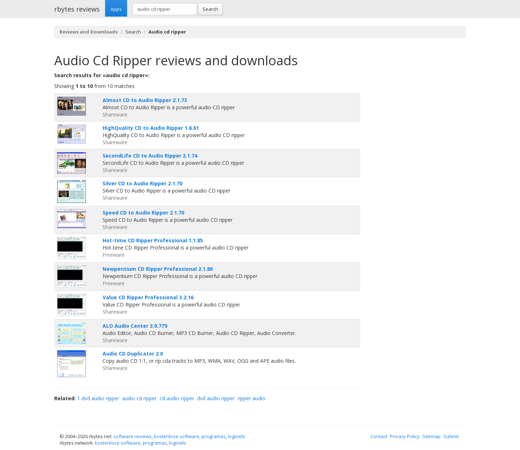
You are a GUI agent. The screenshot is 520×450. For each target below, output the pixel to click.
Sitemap (431, 436)
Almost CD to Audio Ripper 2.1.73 (145, 100)
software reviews (132, 436)
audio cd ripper (139, 398)
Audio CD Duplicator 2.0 (133, 353)
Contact (378, 436)
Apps (116, 9)
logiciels (236, 436)
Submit (451, 436)
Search (210, 9)
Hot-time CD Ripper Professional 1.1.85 (153, 240)
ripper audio (251, 398)
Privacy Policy (405, 436)
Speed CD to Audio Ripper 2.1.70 (143, 212)
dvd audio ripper (216, 398)
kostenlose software (176, 436)
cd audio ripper (177, 398)
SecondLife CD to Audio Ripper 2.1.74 (150, 155)
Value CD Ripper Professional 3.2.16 (148, 297)
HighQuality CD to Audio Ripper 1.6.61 (151, 127)
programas (214, 436)
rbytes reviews (77, 9)
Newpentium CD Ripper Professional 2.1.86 (158, 268)
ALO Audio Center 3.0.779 (135, 325)
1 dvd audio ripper (98, 398)
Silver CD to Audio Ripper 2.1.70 (142, 183)
